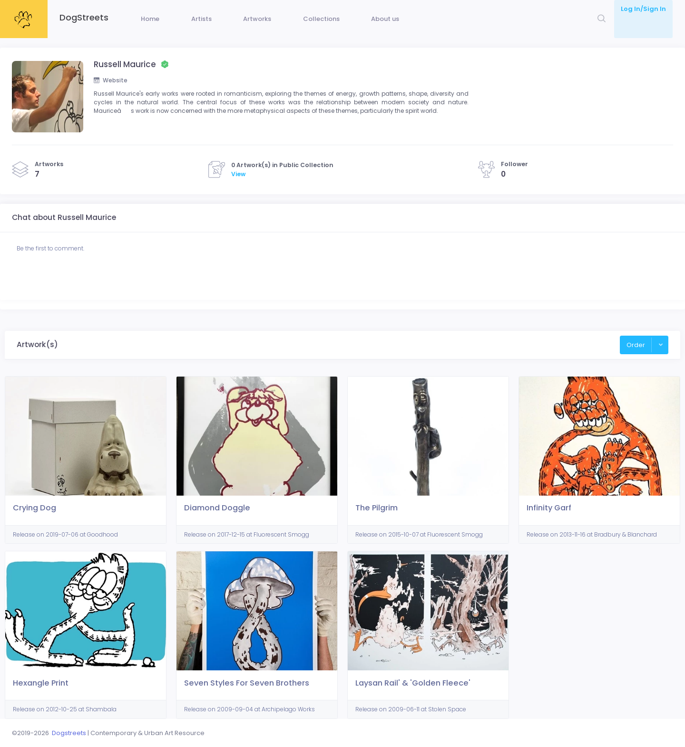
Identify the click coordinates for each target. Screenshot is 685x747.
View (238, 193)
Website (111, 95)
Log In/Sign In (643, 8)
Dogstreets (69, 732)
